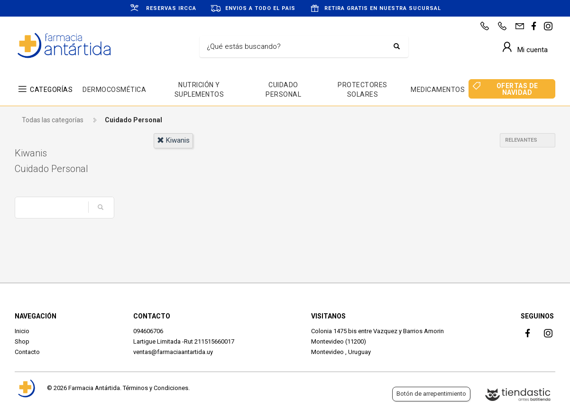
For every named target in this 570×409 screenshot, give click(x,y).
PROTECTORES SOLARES (362, 89)
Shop (22, 341)
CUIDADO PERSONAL (283, 89)
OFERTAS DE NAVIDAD (517, 89)
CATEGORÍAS (51, 89)
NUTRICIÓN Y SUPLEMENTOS (199, 89)
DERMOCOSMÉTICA (114, 89)
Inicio (22, 331)
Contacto (27, 351)
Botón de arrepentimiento (431, 393)
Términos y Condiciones (155, 387)
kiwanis (173, 140)
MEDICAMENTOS (438, 89)
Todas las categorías (52, 120)
